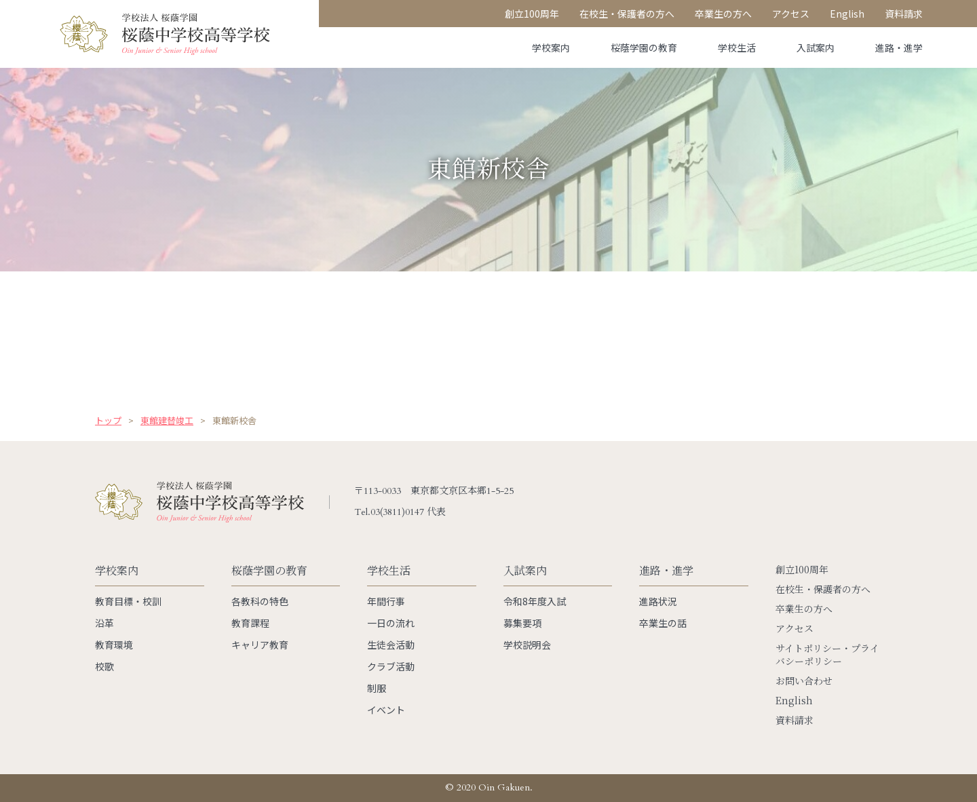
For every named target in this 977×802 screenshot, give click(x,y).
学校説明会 (527, 644)
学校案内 (551, 47)
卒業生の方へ (803, 609)
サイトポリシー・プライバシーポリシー (827, 655)
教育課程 (250, 623)
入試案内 (816, 47)
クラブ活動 (391, 666)
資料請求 (794, 720)
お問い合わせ (803, 680)
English (794, 700)
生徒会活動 (391, 644)
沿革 (104, 623)
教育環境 (114, 644)
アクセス (794, 628)
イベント (386, 710)
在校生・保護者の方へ (822, 589)
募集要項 (522, 623)
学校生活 (737, 47)
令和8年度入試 (534, 601)
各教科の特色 (259, 601)
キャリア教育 (259, 644)
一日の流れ (391, 623)
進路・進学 (899, 47)
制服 (376, 688)
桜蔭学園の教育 (644, 47)
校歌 (104, 666)
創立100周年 (801, 569)
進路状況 (658, 601)
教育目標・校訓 (128, 601)
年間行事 (386, 601)
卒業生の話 (663, 623)
